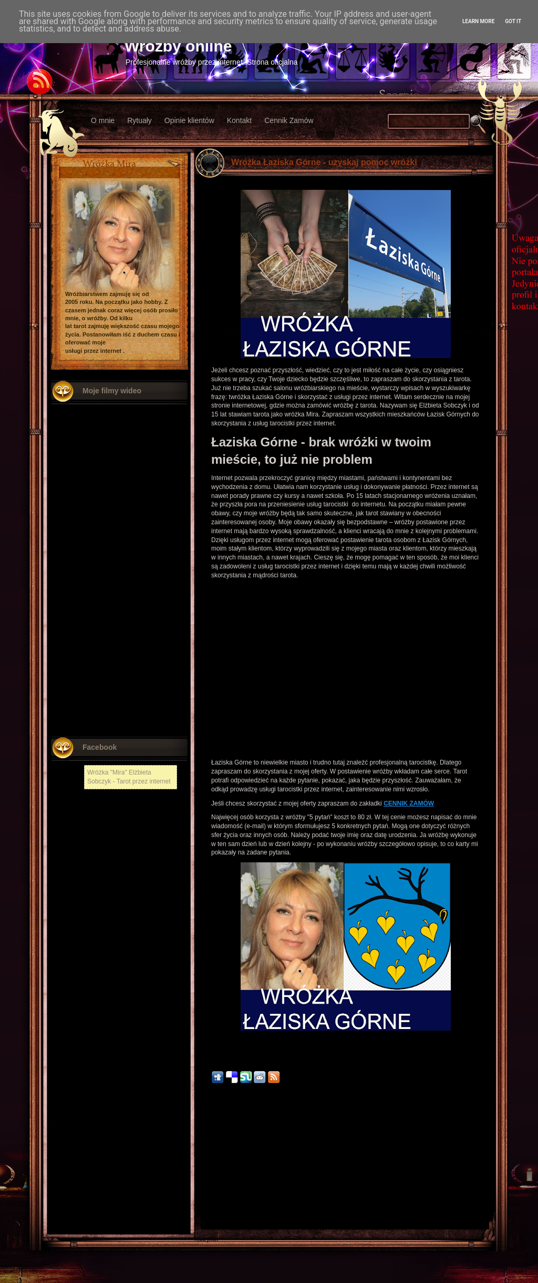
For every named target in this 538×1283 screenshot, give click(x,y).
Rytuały (139, 120)
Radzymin (206, 1240)
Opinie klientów (189, 120)
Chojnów (204, 1225)
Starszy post (474, 1161)
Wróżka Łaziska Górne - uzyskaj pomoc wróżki (324, 162)
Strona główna (346, 1161)
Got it (513, 21)
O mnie (103, 120)
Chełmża (204, 1173)
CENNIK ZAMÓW (409, 803)
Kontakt (239, 120)
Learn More (478, 21)
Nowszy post (217, 1161)
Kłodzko (203, 1195)
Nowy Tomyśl (209, 1181)
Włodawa (205, 1210)
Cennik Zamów (288, 120)
